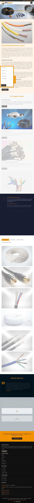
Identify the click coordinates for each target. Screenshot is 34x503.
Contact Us (4, 461)
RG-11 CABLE (4, 480)
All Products (5, 240)
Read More (5, 89)
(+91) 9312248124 (29, 0)
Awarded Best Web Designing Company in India (17, 499)
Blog (2, 458)
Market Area (4, 463)
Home (3, 455)
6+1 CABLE (4, 471)
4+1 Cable (3, 469)
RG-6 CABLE (4, 478)
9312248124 (7, 490)
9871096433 (7, 492)
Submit (3, 85)
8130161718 (7, 494)
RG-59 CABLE (4, 476)
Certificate (4, 460)
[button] (2, 11)
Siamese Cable (4, 472)
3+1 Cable (3, 467)
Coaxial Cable (20, 240)
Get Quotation (16, 439)
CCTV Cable (12, 240)
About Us (3, 457)
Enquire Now (14, 79)
